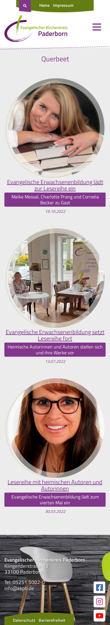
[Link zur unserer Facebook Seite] (99, 587)
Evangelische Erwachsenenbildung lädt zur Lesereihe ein (55, 185)
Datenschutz (24, 620)
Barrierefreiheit (52, 620)
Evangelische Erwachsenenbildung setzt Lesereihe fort (55, 335)
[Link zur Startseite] (35, 30)
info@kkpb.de (19, 588)
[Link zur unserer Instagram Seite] (99, 601)
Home (44, 5)
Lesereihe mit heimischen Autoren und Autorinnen (55, 485)
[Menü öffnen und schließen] (96, 27)
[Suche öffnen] (25, 6)
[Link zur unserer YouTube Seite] (99, 615)
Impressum (63, 5)
